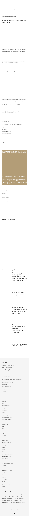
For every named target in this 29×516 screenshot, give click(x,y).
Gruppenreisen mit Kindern (6, 61)
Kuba (3, 433)
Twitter (6, 213)
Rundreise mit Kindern (8, 62)
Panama (3, 449)
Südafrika (3, 475)
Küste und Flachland (6, 437)
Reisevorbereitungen (22, 61)
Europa (3, 414)
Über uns (3, 481)
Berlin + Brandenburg (6, 405)
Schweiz (3, 467)
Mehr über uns (5, 440)
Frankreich (4, 421)
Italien (3, 428)
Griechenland (4, 422)
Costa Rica (4, 408)
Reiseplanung (16, 61)
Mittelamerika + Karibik (6, 442)
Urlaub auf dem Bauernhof (10, 112)
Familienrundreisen (24, 60)
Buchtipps (4, 136)
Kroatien (3, 431)
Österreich (4, 445)
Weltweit (3, 486)
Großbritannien (5, 424)
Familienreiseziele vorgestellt (7, 127)
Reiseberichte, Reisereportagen (8, 126)
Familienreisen (11, 60)
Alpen (3, 403)
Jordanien (4, 429)
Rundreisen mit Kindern (14, 62)
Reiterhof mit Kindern (19, 111)
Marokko (3, 438)
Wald (15, 112)
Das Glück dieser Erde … (9, 72)
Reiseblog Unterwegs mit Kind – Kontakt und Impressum (13, 369)
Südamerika (4, 477)
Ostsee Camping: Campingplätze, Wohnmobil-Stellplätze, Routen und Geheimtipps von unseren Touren (19, 276)
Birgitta (3, 500)
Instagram (4, 213)
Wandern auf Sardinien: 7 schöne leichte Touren (15, 502)
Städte (3, 474)
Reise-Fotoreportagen (6, 131)
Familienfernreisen (6, 60)
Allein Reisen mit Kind (6, 399)
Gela (3, 494)
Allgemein (4, 401)
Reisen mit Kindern (10, 111)
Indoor (3, 426)
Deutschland (4, 410)
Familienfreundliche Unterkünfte (8, 415)
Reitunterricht (25, 111)
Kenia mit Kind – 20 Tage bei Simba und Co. (14, 494)
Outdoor (3, 447)
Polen (3, 451)
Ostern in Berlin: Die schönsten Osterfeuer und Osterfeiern (18, 294)
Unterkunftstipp (4, 112)
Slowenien (4, 468)
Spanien (3, 472)
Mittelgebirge (4, 444)
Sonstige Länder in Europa (7, 470)
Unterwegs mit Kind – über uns (8, 365)
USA (3, 483)
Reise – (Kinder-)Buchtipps (7, 454)
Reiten (15, 111)
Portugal (3, 452)
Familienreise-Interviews (6, 133)
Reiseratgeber (4, 129)
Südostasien (4, 479)
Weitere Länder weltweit (6, 484)
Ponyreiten (6, 111)
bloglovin (8, 213)
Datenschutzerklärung (6, 370)
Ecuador (3, 412)
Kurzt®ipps (4, 135)
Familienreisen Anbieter (17, 60)
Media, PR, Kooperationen (7, 367)
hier (11, 183)
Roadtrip (3, 62)
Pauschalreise (12, 61)
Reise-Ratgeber (5, 458)
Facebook (2, 213)
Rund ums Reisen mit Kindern (8, 463)
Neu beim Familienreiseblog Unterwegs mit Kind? (12, 124)
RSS (10, 213)
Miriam (3, 498)
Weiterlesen (20, 104)
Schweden (4, 465)
